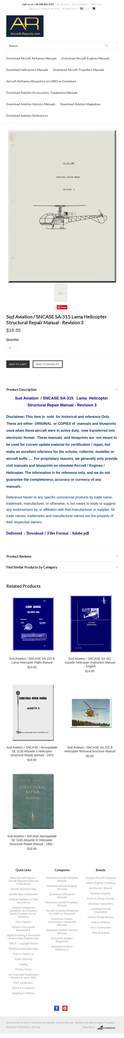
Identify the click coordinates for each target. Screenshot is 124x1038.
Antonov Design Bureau (100, 898)
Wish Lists (96, 4)
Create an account (49, 8)
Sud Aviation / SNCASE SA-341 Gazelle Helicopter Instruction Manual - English (90, 662)
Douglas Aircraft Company (100, 877)
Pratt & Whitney (101, 922)
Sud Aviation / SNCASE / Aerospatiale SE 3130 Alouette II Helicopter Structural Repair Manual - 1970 (32, 751)
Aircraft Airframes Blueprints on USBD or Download (41, 81)
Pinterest (65, 1008)
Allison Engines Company (101, 883)
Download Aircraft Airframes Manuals (31, 58)
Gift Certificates (80, 4)
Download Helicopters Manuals (27, 70)
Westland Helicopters (100, 903)
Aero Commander (100, 927)
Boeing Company (101, 893)
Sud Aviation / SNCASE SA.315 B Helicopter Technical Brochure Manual (90, 749)
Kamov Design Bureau (101, 917)
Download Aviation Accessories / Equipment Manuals (42, 92)
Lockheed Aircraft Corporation (101, 910)
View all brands (100, 932)
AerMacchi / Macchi (100, 888)
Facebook (57, 1008)
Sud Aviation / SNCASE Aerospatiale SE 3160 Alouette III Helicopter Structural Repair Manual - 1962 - (32, 840)
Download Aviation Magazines (80, 104)
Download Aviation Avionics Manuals (30, 104)
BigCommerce (107, 1027)
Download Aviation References (27, 115)
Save (64, 307)
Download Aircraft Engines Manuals (86, 58)
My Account (63, 4)
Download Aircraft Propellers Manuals (78, 70)
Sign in (32, 8)
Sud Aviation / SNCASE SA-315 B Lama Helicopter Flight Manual (32, 660)
